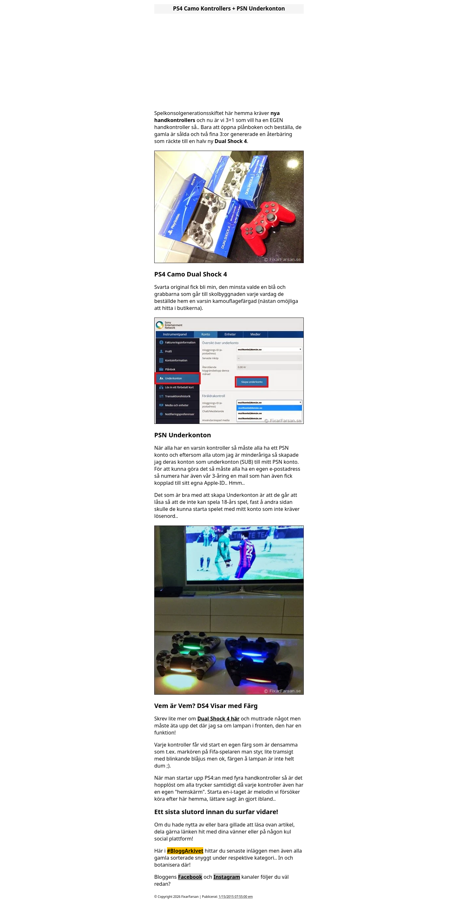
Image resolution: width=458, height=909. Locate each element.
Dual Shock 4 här (218, 718)
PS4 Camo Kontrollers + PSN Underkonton (229, 8)
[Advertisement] (229, 59)
